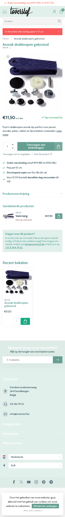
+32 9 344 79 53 (13, 247)
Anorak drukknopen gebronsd (29, 38)
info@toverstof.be (34, 244)
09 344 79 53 (17, 404)
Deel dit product (43, 154)
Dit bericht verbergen (45, 506)
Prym (5, 48)
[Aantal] (16, 321)
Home (6, 38)
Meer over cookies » (33, 510)
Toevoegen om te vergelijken (16, 154)
